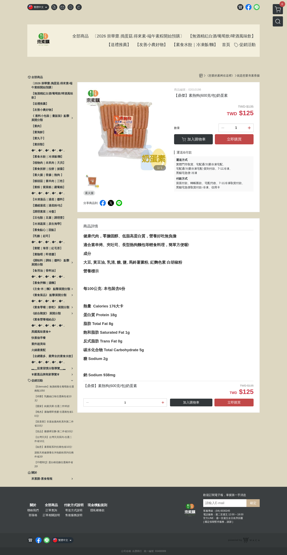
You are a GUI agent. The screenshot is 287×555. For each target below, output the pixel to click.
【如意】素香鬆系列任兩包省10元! (53, 446)
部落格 (33, 515)
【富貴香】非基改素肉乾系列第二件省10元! (54, 423)
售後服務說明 (73, 515)
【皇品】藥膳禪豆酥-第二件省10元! (53, 431)
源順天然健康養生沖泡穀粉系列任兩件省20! (54, 454)
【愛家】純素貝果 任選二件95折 (52, 406)
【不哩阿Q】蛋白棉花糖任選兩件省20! (53, 464)
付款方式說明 (74, 505)
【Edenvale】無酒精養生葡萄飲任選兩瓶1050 (54, 388)
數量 (177, 127)
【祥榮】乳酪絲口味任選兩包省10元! (52, 398)
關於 (33, 505)
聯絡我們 (33, 510)
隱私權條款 (97, 510)
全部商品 (51, 505)
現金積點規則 (97, 505)
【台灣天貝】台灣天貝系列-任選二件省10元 (53, 439)
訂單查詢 (51, 510)
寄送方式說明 (73, 510)
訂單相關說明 (51, 515)
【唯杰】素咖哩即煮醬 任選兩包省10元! (53, 413)
